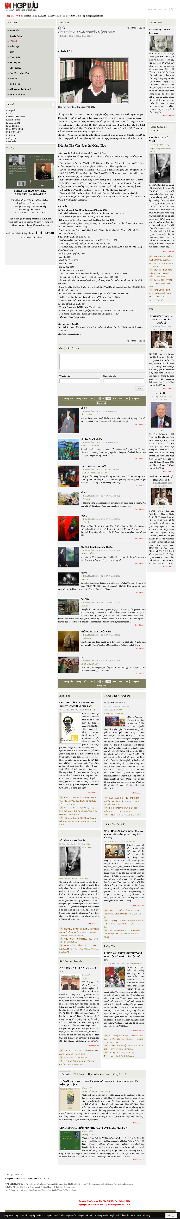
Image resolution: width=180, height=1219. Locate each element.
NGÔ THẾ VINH (91, 710)
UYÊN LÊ (85, 522)
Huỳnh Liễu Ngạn (70, 942)
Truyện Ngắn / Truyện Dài (117, 695)
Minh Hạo (132, 841)
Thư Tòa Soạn (156, 22)
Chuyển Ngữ (119, 1074)
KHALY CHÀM (13, 123)
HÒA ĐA (85, 606)
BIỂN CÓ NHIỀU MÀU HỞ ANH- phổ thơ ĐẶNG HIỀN (160, 273)
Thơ (61, 833)
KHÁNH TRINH (13, 126)
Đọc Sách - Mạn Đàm (99, 1074)
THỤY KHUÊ (70, 804)
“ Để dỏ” (112, 815)
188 (97, 399)
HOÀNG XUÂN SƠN (90, 445)
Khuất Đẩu (11, 141)
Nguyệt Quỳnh (115, 1056)
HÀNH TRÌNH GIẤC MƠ (93, 466)
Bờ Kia (84, 492)
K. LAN (9, 113)
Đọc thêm (139, 424)
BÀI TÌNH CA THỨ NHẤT (72, 840)
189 (102, 399)
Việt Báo (161, 507)
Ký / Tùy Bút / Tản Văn (71, 961)
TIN (151, 309)
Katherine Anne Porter (15, 116)
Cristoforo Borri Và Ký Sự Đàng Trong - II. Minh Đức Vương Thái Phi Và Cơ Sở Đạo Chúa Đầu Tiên (78, 811)
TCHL (161, 350)
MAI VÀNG (69, 1057)
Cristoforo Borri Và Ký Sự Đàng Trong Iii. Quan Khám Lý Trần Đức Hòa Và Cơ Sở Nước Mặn (78, 800)
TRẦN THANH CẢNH (133, 815)
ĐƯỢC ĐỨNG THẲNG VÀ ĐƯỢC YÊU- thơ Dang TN (161, 259)
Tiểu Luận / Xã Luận (114, 824)
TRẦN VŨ (114, 1049)
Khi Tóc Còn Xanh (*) (91, 439)
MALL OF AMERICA (115, 702)
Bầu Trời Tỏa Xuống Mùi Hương (97, 547)
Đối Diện (85, 599)
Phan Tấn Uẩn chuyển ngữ (113, 713)
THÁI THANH (81, 1057)
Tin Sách (65, 1074)
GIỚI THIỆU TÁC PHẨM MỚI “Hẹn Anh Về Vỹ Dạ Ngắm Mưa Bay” (93, 1128)
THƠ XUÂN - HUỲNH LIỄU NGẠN (78, 939)
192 (120, 399)
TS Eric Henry (104, 1091)
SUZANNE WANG (116, 710)
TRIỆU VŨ (86, 979)
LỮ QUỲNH (86, 499)
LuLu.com (47, 219)
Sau (140, 28)
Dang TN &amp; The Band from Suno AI (73, 878)
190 (108, 399)
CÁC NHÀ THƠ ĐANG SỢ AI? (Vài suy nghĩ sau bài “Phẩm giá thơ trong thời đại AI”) (123, 834)
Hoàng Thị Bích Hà (75, 1064)
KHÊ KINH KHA (13, 132)
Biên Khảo (64, 695)
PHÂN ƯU (161, 393)
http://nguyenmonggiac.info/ (69, 334)
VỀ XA (84, 408)
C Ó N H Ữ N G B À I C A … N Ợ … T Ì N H (78, 970)
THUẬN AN (86, 638)
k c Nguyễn (11, 110)
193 (126, 399)
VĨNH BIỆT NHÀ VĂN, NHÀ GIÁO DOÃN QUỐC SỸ (161, 319)
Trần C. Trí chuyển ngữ (76, 935)
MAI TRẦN (114, 1042)
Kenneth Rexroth (13, 120)
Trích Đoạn (78, 1074)
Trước (133, 28)
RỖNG (84, 516)
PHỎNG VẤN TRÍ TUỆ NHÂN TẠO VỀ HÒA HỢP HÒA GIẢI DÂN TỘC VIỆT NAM (123, 956)
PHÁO (84, 572)
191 (114, 399)
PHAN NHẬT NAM (126, 1049)
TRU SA (84, 579)
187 (91, 399)
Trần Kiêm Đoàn (136, 963)
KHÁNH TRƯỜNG (14, 129)
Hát (82, 657)
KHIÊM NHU (12, 135)
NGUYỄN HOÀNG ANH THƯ (94, 473)
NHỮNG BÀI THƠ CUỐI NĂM (96, 631)
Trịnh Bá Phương (127, 1056)
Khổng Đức (11, 138)
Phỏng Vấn (109, 946)
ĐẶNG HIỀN (86, 414)
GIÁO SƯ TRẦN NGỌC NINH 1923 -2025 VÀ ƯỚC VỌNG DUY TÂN (76, 704)
